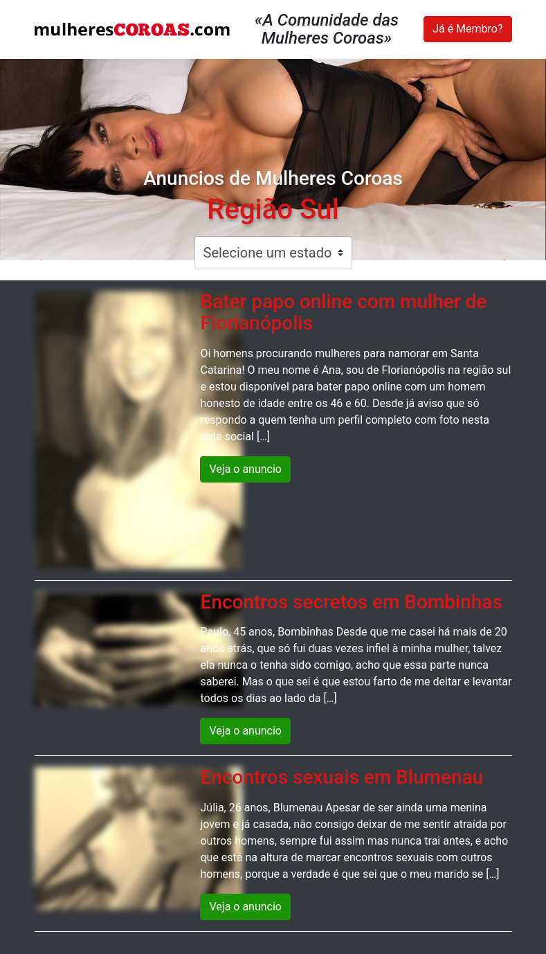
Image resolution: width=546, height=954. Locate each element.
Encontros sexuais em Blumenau (341, 777)
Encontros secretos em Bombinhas (351, 602)
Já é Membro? (467, 28)
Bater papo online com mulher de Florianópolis (343, 312)
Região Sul (272, 209)
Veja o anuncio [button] (245, 469)
